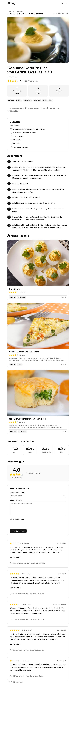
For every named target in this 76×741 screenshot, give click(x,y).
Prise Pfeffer (17, 140)
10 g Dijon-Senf (18, 136)
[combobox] (38, 496)
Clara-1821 (14, 77)
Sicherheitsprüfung (17, 519)
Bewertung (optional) (17, 492)
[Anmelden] (62, 3)
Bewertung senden (18, 531)
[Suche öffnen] (67, 3)
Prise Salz (16, 143)
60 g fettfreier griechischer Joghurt (24, 133)
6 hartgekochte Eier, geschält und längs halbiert (29, 129)
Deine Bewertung (16, 500)
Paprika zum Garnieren (20, 147)
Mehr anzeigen (15, 557)
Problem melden (61, 13)
